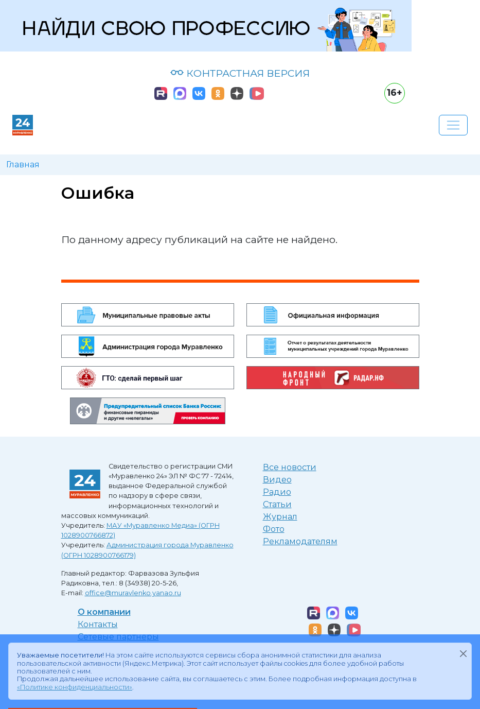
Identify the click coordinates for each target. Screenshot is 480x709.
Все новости (289, 467)
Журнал (280, 517)
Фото (274, 529)
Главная (23, 164)
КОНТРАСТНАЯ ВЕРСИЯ (240, 73)
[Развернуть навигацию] (453, 125)
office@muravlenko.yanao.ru (133, 593)
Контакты (98, 624)
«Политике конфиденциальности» (74, 687)
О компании (104, 612)
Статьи (277, 504)
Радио (277, 492)
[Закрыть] (463, 653)
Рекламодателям (300, 541)
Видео (277, 480)
